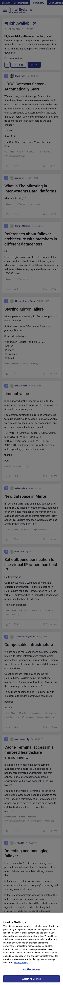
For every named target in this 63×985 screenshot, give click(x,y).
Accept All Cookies (31, 981)
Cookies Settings (31, 971)
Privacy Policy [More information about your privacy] (21, 965)
